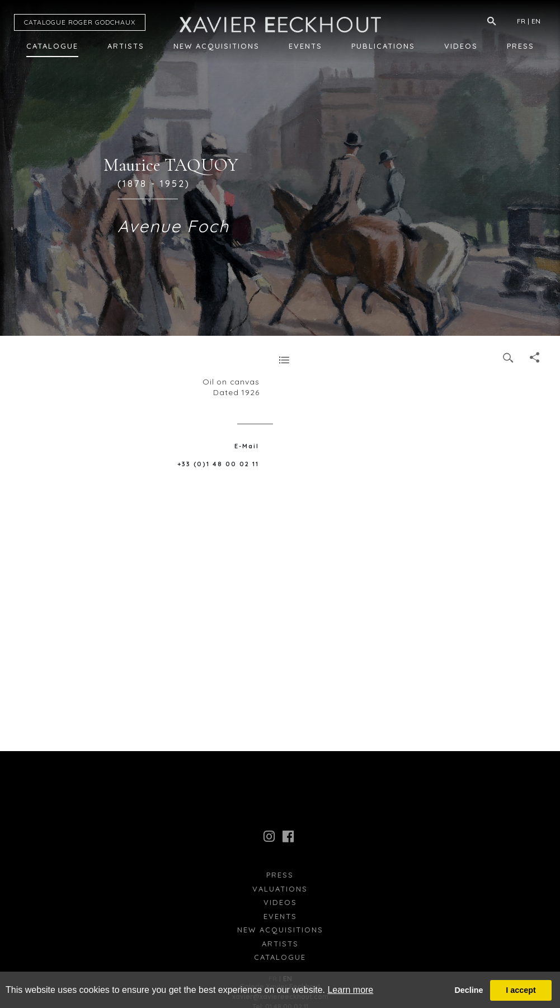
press (280, 874)
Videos (461, 45)
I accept (521, 990)
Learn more (350, 990)
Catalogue (52, 45)
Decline (468, 990)
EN (535, 21)
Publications (383, 45)
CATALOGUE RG (79, 22)
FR (521, 21)
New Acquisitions (216, 45)
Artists (125, 45)
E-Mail (246, 446)
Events (305, 45)
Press (520, 45)
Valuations (280, 888)
